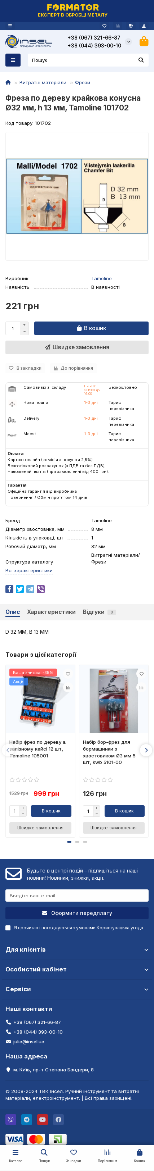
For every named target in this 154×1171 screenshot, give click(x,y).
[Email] (77, 895)
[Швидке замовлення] (77, 347)
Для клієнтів (77, 949)
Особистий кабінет (77, 969)
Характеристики (51, 612)
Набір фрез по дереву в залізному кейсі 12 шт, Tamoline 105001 (37, 748)
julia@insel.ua (28, 1041)
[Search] (88, 60)
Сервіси (77, 989)
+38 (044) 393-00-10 (94, 45)
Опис (12, 612)
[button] (8, 750)
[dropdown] (10, 26)
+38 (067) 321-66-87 (93, 38)
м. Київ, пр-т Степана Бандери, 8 (53, 1069)
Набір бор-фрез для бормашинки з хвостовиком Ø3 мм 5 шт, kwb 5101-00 (109, 752)
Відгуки (99, 612)
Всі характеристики (29, 570)
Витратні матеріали (42, 82)
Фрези (82, 82)
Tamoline (101, 278)
